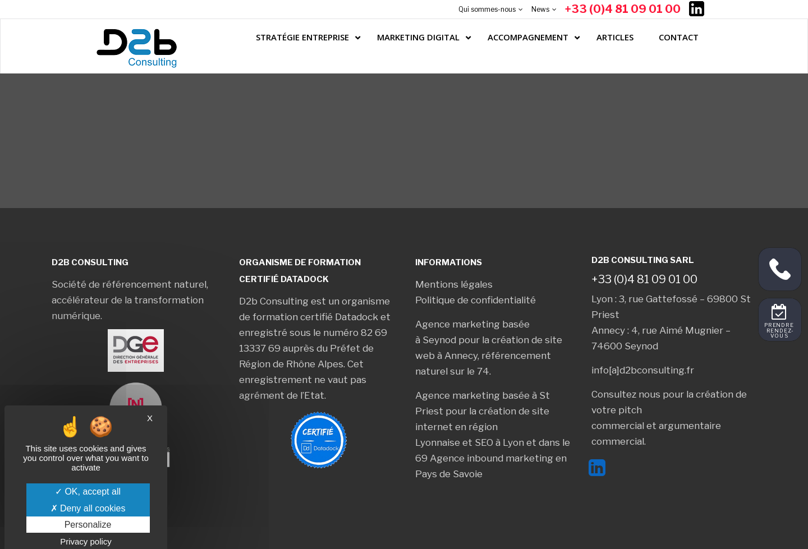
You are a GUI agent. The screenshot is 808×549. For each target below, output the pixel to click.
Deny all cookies (88, 508)
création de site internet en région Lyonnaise (482, 426)
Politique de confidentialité (475, 300)
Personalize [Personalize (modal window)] (88, 524)
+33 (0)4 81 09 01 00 (623, 9)
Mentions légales (454, 284)
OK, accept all (88, 491)
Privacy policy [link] (86, 541)
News (540, 9)
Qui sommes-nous (487, 9)
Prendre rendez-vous (780, 331)
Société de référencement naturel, (130, 284)
